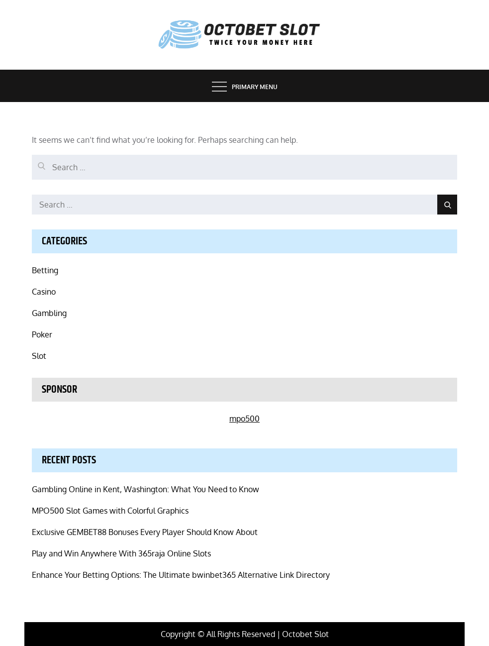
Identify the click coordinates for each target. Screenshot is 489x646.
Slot (39, 356)
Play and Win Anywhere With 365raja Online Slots (121, 553)
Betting (45, 270)
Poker (42, 334)
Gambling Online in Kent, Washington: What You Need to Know (145, 489)
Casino (44, 292)
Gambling (49, 313)
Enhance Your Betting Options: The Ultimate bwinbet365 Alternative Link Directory (181, 575)
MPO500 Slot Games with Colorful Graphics (110, 511)
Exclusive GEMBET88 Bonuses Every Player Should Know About (145, 532)
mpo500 (244, 419)
